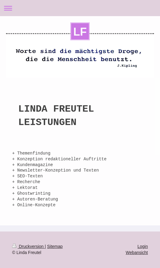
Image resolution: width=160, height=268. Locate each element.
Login (143, 246)
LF (80, 32)
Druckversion (28, 246)
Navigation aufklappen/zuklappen (80, 8)
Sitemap (55, 246)
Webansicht (137, 252)
